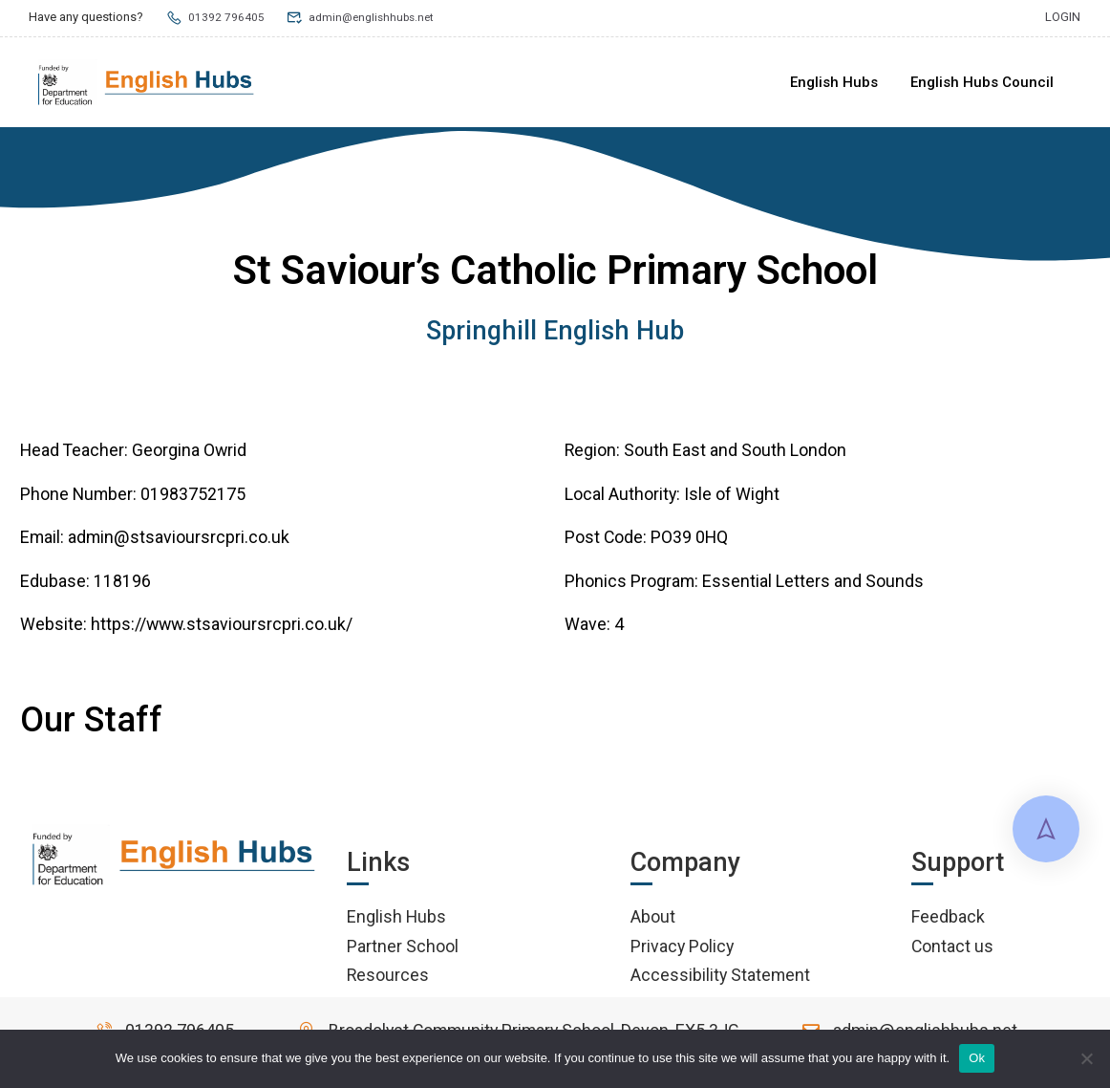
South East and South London (735, 454)
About (652, 920)
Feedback (948, 920)
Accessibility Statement (720, 978)
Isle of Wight (731, 498)
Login (1062, 17)
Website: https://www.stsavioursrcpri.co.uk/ (186, 628)
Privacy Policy (682, 949)
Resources (388, 978)
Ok (977, 1058)
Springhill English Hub (555, 334)
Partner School (403, 949)
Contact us (952, 949)
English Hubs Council (982, 82)
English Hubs (834, 82)
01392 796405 (215, 17)
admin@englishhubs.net (365, 17)
